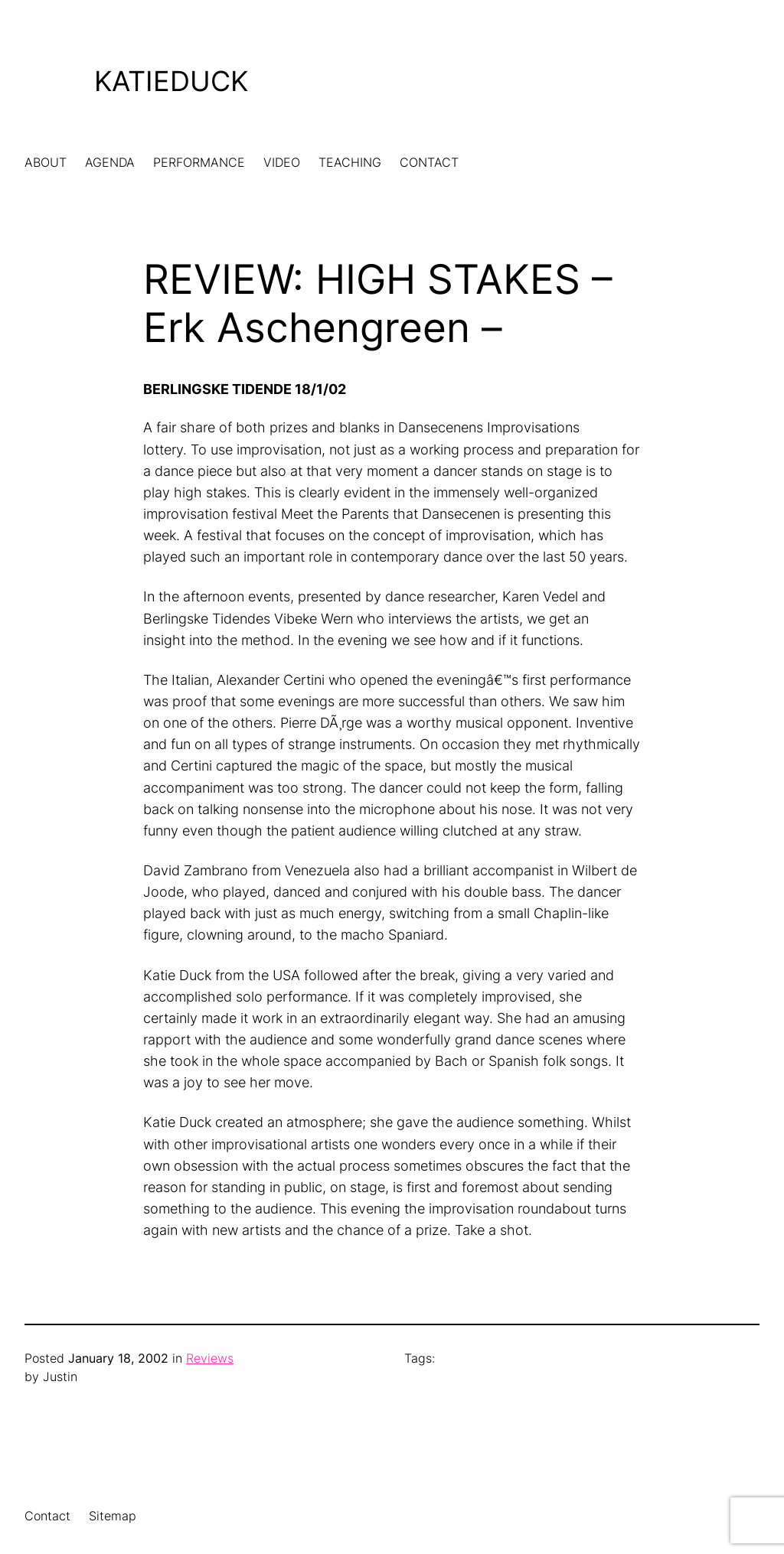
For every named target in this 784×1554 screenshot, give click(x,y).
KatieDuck (171, 81)
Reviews (210, 1358)
